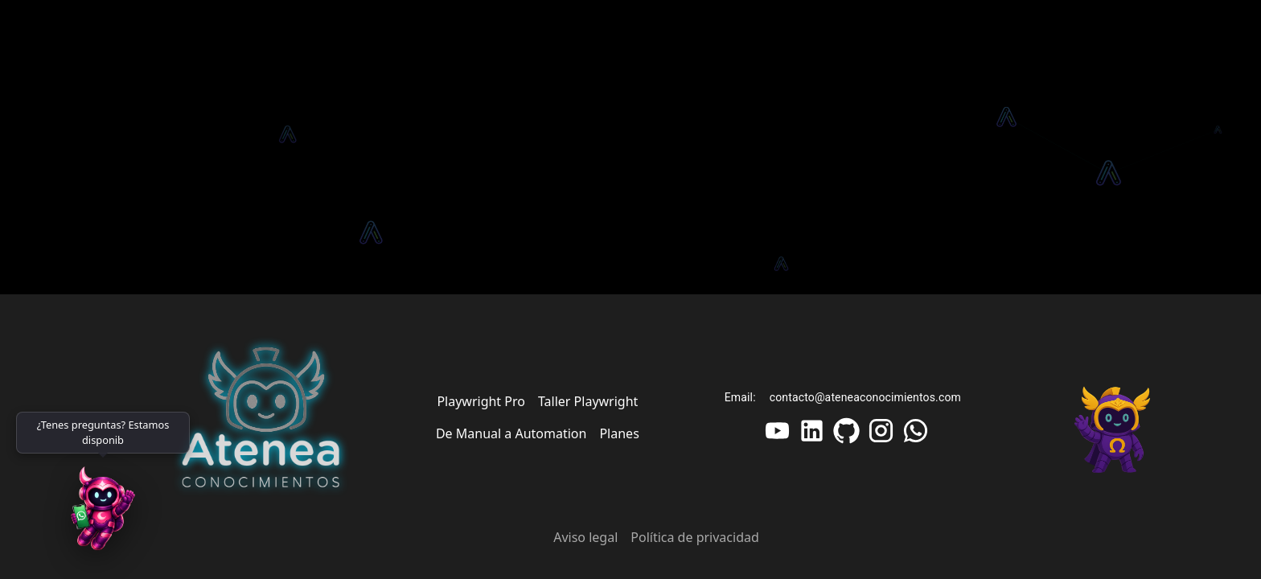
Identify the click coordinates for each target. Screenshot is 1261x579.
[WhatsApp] (103, 514)
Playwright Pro (481, 401)
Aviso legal (585, 537)
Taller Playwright (588, 401)
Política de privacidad (694, 537)
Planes (619, 433)
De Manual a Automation (511, 433)
